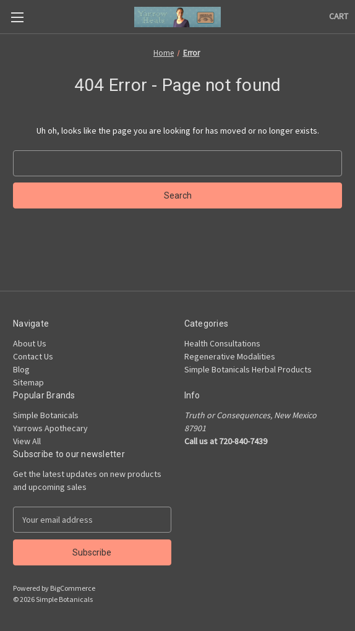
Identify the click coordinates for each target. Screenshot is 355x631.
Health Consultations (222, 343)
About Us (29, 343)
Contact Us (33, 356)
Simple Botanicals (46, 415)
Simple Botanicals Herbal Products (248, 369)
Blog (21, 369)
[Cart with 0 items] (338, 16)
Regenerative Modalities (229, 356)
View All (27, 441)
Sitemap (28, 382)
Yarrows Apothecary (50, 428)
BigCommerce (72, 588)
